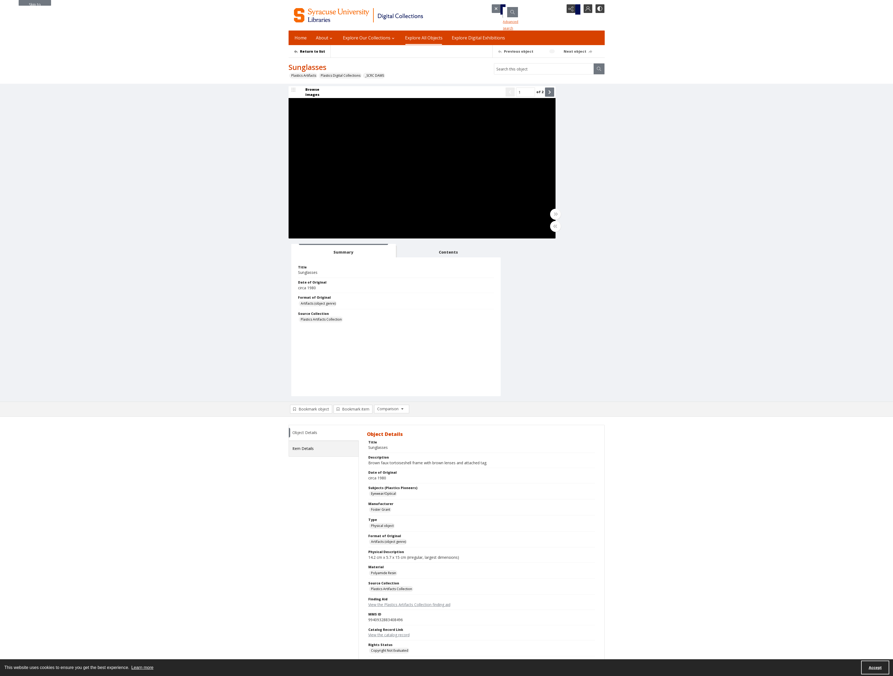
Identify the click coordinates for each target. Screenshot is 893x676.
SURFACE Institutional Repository (313, 653)
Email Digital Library (304, 618)
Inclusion (511, 614)
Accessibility (514, 608)
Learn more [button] (142, 667)
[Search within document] (599, 68)
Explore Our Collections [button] (369, 38)
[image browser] (309, 95)
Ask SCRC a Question (304, 624)
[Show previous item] (454, 95)
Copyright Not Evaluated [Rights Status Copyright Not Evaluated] (389, 495)
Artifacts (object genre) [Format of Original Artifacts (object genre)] (528, 148)
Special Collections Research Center (316, 646)
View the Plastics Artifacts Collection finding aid (409, 449)
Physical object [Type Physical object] (382, 371)
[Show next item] (493, 95)
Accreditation (515, 621)
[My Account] (586, 9)
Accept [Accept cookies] (875, 667)
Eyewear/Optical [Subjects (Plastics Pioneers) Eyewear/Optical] (383, 339)
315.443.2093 (299, 601)
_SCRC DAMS (374, 75)
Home (301, 38)
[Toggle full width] (499, 217)
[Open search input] (559, 9)
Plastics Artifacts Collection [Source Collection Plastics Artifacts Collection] (532, 164)
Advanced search (509, 19)
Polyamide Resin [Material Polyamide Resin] (383, 418)
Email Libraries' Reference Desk (312, 630)
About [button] (325, 38)
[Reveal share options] (572, 9)
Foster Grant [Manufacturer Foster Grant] (380, 354)
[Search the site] (519, 9)
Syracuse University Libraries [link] (315, 589)
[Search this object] (544, 68)
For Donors (513, 627)
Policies (510, 595)
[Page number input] (469, 95)
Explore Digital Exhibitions (478, 38)
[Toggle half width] (499, 229)
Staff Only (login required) (524, 645)
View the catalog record (389, 480)
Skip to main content (35, 4)
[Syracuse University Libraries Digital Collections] (374, 15)
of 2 (483, 94)
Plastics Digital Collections (340, 75)
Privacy (510, 601)
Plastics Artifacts (303, 75)
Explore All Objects (424, 38)
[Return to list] (312, 51)
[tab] (527, 96)
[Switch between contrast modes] (599, 9)
